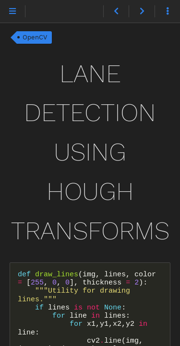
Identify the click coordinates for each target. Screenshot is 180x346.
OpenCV (35, 37)
